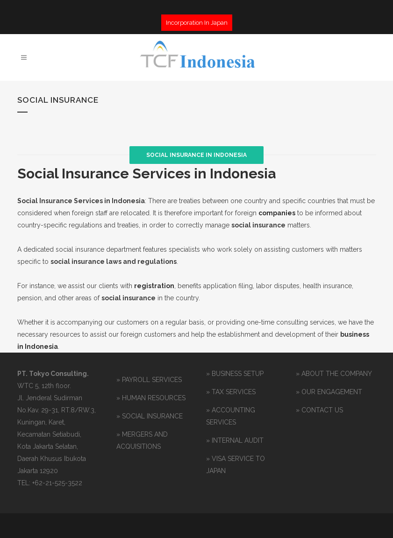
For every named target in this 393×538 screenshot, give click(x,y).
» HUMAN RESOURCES (151, 398)
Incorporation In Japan (197, 22)
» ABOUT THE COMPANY (334, 373)
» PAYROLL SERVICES (149, 379)
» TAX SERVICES (231, 392)
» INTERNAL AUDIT (235, 440)
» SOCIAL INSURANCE (149, 416)
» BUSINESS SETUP (235, 373)
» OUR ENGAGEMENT (329, 392)
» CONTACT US (319, 410)
